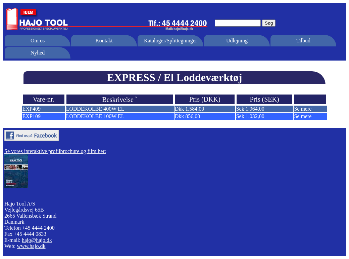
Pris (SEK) (264, 99)
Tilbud (303, 40)
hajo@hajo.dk (37, 240)
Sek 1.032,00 (250, 116)
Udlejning (237, 40)
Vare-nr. (43, 99)
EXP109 (31, 116)
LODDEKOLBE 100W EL (95, 116)
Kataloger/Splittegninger (170, 40)
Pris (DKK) (204, 99)
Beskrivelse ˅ (119, 99)
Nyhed (38, 53)
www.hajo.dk (31, 246)
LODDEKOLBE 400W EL (95, 109)
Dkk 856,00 (187, 116)
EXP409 (31, 109)
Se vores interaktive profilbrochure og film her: (55, 151)
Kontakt (104, 40)
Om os (38, 40)
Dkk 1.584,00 (189, 109)
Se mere (302, 109)
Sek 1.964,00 (250, 109)
